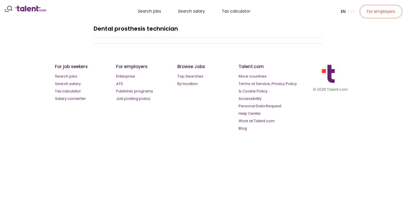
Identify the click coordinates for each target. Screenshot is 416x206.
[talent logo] (30, 10)
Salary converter (70, 98)
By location (187, 83)
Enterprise (125, 76)
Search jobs (149, 11)
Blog (243, 128)
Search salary (191, 11)
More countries (253, 76)
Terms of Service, (255, 83)
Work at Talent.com (257, 121)
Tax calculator (236, 11)
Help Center (250, 113)
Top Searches (190, 76)
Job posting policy (133, 98)
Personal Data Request (260, 106)
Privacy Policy (284, 83)
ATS (119, 83)
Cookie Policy (255, 91)
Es (353, 11)
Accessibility (250, 98)
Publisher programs (134, 91)
